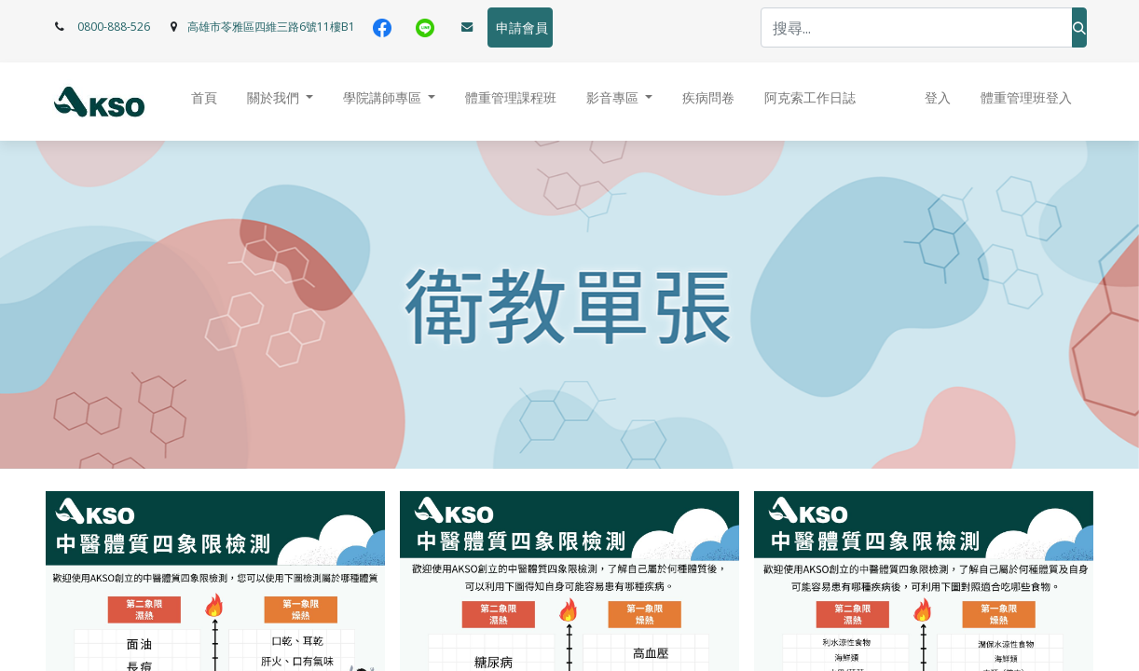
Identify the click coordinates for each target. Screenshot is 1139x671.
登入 (938, 97)
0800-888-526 (113, 26)
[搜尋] (1079, 27)
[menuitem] (204, 102)
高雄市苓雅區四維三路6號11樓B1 (271, 26)
